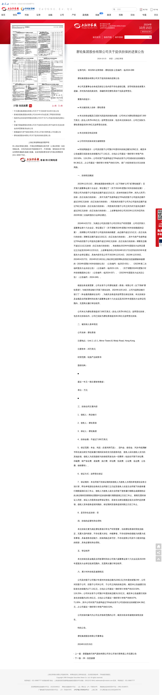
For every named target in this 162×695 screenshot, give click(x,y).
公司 (62, 15)
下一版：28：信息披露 (85, 658)
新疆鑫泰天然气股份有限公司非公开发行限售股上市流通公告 (37, 132)
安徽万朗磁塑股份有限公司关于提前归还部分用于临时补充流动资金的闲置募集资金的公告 (39, 126)
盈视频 (85, 15)
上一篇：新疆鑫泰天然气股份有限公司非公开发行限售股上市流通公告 (106, 654)
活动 (133, 15)
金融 (50, 15)
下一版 (60, 105)
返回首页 (97, 37)
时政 (27, 15)
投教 (121, 15)
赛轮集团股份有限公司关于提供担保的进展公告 (32, 135)
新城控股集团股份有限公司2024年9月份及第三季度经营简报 (37, 115)
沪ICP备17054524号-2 (81, 690)
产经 (74, 15)
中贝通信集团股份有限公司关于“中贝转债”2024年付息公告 (36, 111)
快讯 (15, 15)
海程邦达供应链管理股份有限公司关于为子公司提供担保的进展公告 (39, 119)
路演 (109, 15)
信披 (97, 15)
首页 (3, 15)
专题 (144, 15)
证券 (38, 15)
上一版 (54, 105)
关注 (156, 15)
